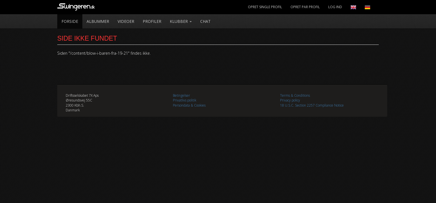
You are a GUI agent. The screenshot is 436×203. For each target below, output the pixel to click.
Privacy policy (290, 100)
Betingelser (181, 95)
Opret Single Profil (265, 7)
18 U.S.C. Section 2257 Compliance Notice (312, 105)
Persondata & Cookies (189, 105)
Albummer (98, 21)
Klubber (181, 21)
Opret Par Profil (305, 7)
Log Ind (335, 7)
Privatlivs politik (184, 100)
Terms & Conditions (295, 95)
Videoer (126, 21)
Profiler (152, 21)
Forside (69, 21)
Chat (205, 21)
